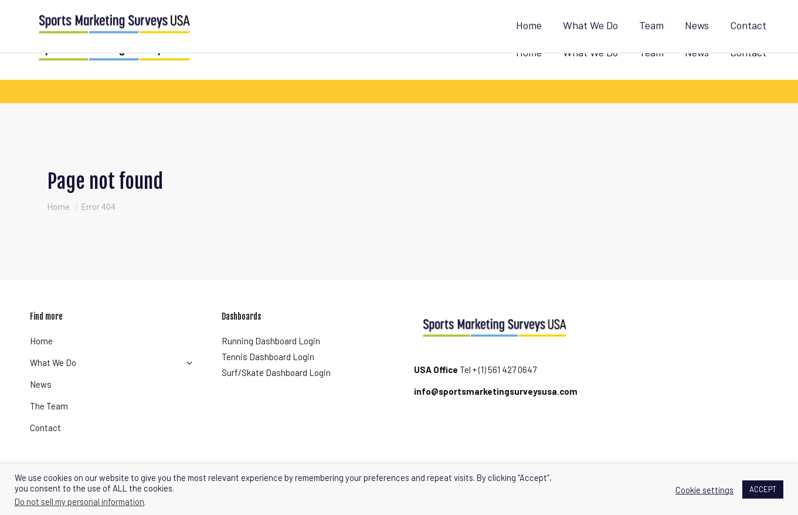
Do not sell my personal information (79, 501)
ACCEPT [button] (762, 489)
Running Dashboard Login (271, 341)
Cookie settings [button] (704, 489)
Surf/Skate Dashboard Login (276, 372)
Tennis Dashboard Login (268, 356)
